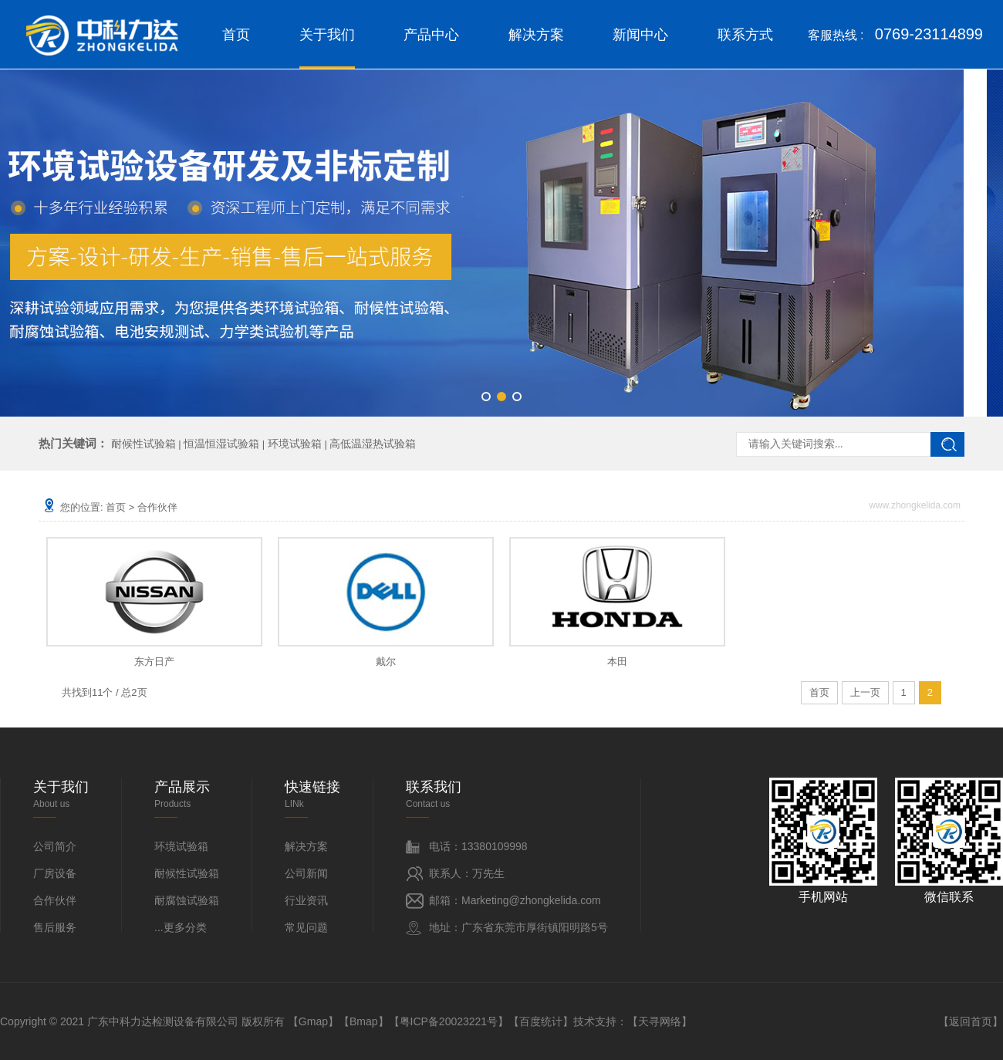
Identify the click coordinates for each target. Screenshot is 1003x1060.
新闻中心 (640, 34)
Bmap (364, 1021)
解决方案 (536, 34)
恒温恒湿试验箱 (221, 443)
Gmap (313, 1021)
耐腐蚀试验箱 (186, 900)
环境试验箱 (295, 443)
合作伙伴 (157, 507)
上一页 (865, 692)
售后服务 (54, 927)
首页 (236, 34)
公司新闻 (306, 873)
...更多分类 (180, 927)
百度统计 (540, 1021)
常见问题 (306, 927)
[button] (486, 396)
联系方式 (745, 34)
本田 (617, 661)
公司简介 (54, 846)
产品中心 (431, 34)
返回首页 (970, 1021)
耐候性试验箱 (143, 443)
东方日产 (154, 661)
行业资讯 (306, 900)
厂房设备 (54, 873)
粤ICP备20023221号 (449, 1021)
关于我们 (327, 48)
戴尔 (386, 661)
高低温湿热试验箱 (372, 443)
